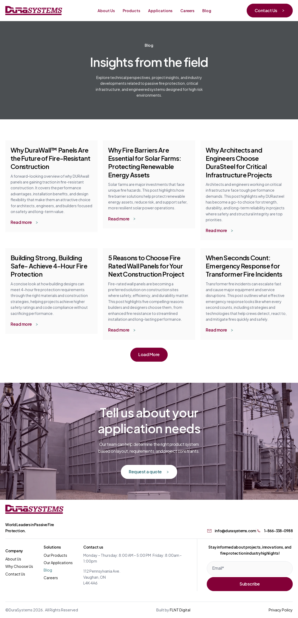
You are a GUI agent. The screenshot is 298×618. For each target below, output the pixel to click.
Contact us (93, 547)
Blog (48, 570)
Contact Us (15, 574)
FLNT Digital (180, 610)
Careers (51, 577)
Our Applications (58, 562)
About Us (13, 559)
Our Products (55, 555)
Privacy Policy (281, 610)
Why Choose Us (19, 566)
